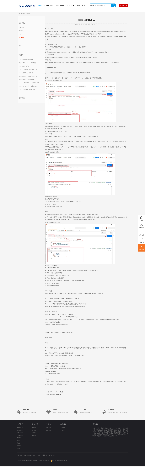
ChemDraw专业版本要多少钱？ (27, 89)
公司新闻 (21, 27)
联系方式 (62, 427)
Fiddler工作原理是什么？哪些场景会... (29, 83)
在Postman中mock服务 (56, 392)
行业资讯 (21, 34)
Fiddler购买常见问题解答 (26, 73)
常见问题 (28, 14)
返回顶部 (141, 248)
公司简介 (48, 427)
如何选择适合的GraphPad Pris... (27, 79)
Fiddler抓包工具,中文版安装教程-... (28, 86)
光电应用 (19, 445)
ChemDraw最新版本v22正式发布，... (29, 69)
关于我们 (81, 5)
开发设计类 (20, 432)
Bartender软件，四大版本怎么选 (28, 76)
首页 (40, 5)
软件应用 (21, 31)
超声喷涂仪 (52, 455)
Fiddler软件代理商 (24, 66)
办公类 (18, 440)
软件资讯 (60, 5)
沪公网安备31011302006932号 (59, 461)
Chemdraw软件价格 (29, 455)
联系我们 (63, 424)
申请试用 (62, 430)
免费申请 (123, 5)
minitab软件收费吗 (55, 394)
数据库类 (19, 448)
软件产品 (48, 5)
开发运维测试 (20, 427)
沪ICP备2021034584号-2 (44, 460)
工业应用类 (20, 438)
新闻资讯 (35, 424)
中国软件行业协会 (42, 455)
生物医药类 (20, 430)
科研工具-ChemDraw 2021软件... (28, 63)
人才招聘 (48, 430)
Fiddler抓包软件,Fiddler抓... (26, 59)
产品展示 (20, 424)
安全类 (18, 443)
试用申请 (70, 5)
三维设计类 (20, 435)
